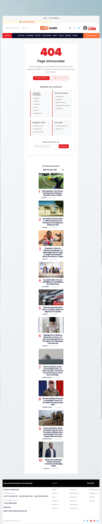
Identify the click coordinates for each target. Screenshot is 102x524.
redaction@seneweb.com (17, 511)
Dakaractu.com (74, 508)
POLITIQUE (21, 35)
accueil (7, 35)
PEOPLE (75, 35)
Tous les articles (38, 132)
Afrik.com (91, 501)
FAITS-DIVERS (46, 35)
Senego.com (73, 489)
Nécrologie (59, 109)
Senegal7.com (73, 497)
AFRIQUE (68, 35)
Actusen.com (55, 504)
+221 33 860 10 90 (26, 496)
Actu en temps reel (54, 18)
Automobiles (59, 96)
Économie (37, 104)
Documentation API (61, 126)
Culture (36, 110)
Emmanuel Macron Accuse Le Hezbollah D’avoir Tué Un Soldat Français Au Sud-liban (52, 402)
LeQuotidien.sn (74, 504)
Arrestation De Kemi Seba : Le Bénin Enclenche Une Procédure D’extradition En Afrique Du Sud (52, 222)
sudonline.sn (73, 501)
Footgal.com (55, 501)
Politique (36, 98)
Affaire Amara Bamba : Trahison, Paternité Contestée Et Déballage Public (53, 463)
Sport (35, 107)
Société (36, 101)
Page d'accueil (38, 126)
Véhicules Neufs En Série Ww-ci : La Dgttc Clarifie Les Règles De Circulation (52, 310)
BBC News (92, 497)
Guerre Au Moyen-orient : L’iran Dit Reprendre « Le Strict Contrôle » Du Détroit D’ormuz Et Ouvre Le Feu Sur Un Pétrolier (52, 371)
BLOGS (61, 35)
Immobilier (59, 99)
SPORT (55, 35)
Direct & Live (37, 129)
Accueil (45, 18)
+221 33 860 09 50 (41, 496)
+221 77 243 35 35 (10, 496)
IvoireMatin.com (93, 493)
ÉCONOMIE (29, 35)
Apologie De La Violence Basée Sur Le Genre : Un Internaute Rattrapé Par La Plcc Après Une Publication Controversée (53, 339)
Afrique (44, 227)
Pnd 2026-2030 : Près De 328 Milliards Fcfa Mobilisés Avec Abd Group (52, 282)
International (37, 113)
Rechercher (63, 146)
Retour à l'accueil (41, 78)
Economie (45, 286)
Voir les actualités (60, 78)
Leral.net (54, 489)
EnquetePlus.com (94, 489)
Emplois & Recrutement (63, 106)
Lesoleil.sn (54, 493)
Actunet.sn (55, 508)
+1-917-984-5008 (10, 503)
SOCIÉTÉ (38, 35)
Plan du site (59, 129)
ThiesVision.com (74, 493)
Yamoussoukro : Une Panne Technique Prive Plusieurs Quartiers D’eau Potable (52, 193)
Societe (43, 197)
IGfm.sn (54, 497)
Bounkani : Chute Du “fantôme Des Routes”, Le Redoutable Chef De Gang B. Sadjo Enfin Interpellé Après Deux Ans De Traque (52, 252)
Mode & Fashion (60, 103)
